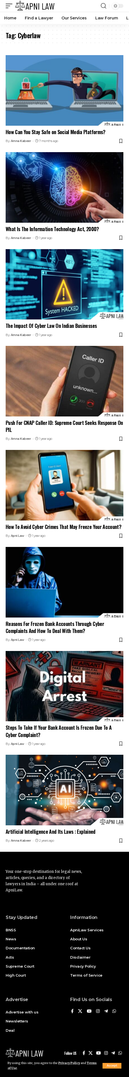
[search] (103, 5)
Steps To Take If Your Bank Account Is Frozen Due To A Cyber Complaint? (59, 731)
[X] (80, 1011)
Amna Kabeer (21, 141)
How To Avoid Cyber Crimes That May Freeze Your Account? (63, 526)
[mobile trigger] (10, 6)
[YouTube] (89, 1011)
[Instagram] (98, 1011)
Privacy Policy (69, 1063)
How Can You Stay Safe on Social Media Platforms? (55, 132)
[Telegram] (106, 1011)
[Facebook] (72, 1011)
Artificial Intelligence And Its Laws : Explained (50, 831)
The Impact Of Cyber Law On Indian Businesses (51, 325)
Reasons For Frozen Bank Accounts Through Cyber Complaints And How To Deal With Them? (55, 627)
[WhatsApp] (114, 1011)
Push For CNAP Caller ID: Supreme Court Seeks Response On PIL (64, 426)
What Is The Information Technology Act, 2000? (52, 229)
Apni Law (17, 536)
